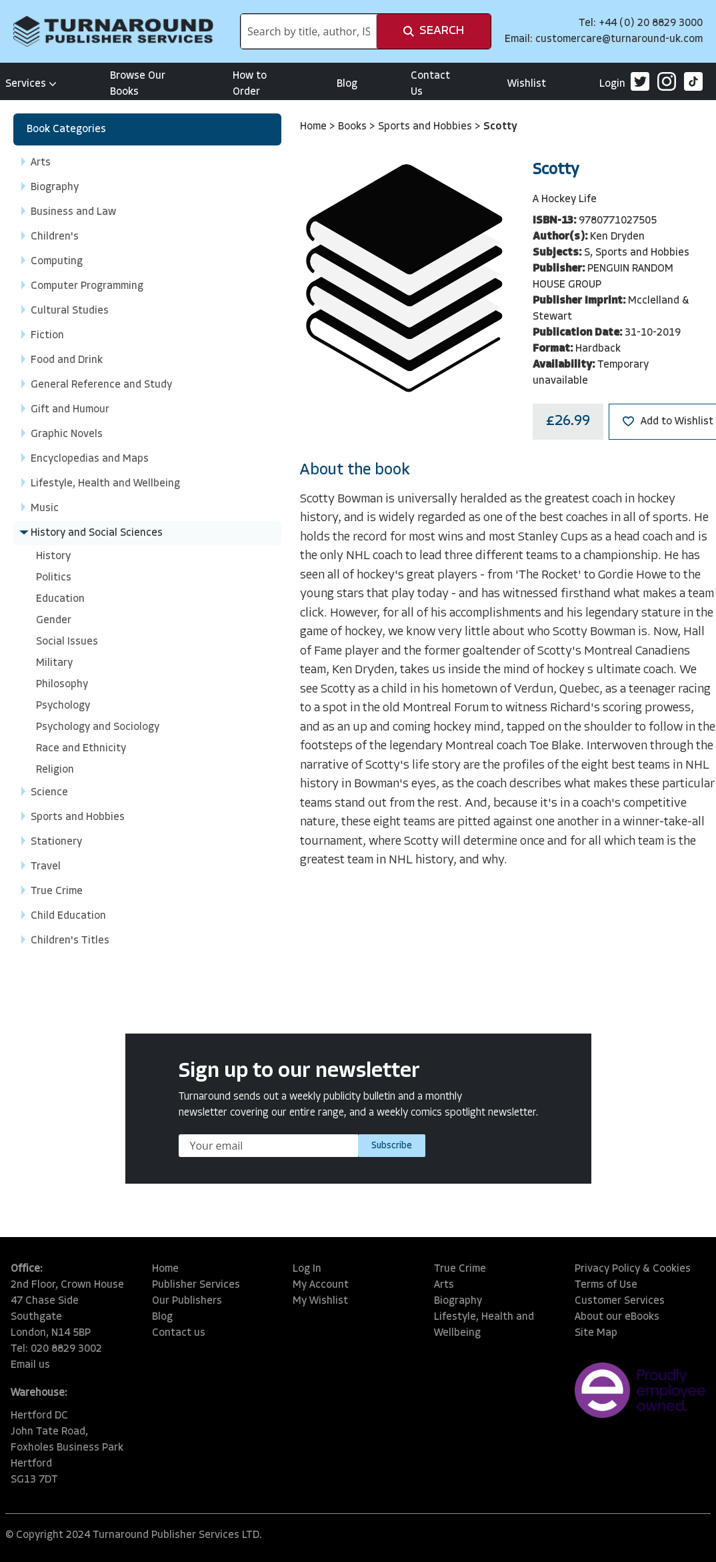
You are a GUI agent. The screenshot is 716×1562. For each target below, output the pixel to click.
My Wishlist (320, 1301)
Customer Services (620, 1301)
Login (612, 84)
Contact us (178, 1333)
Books (353, 126)
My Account (321, 1285)
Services (31, 84)
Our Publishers (187, 1301)
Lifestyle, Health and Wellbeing (484, 1325)
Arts (444, 1285)
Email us (30, 1365)
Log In (307, 1269)
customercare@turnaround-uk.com (619, 39)
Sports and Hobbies (426, 126)
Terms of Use (606, 1285)
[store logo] (113, 31)
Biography (458, 1301)
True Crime (460, 1269)
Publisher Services (196, 1285)
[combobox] (309, 31)
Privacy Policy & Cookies (633, 1269)
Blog (347, 84)
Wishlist (526, 84)
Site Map (596, 1333)
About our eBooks (617, 1317)
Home (314, 126)
